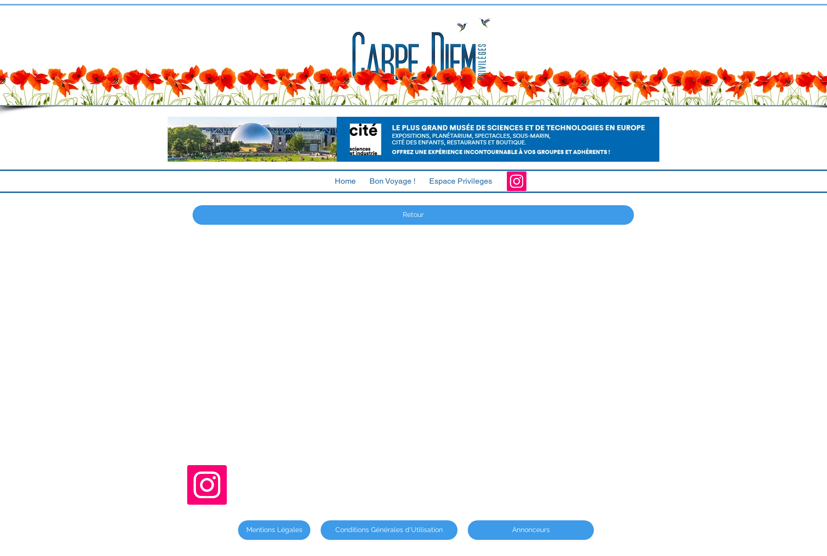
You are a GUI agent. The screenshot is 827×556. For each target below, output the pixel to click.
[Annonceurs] (531, 530)
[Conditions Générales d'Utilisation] (389, 530)
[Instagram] (516, 181)
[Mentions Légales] (274, 530)
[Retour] (413, 215)
